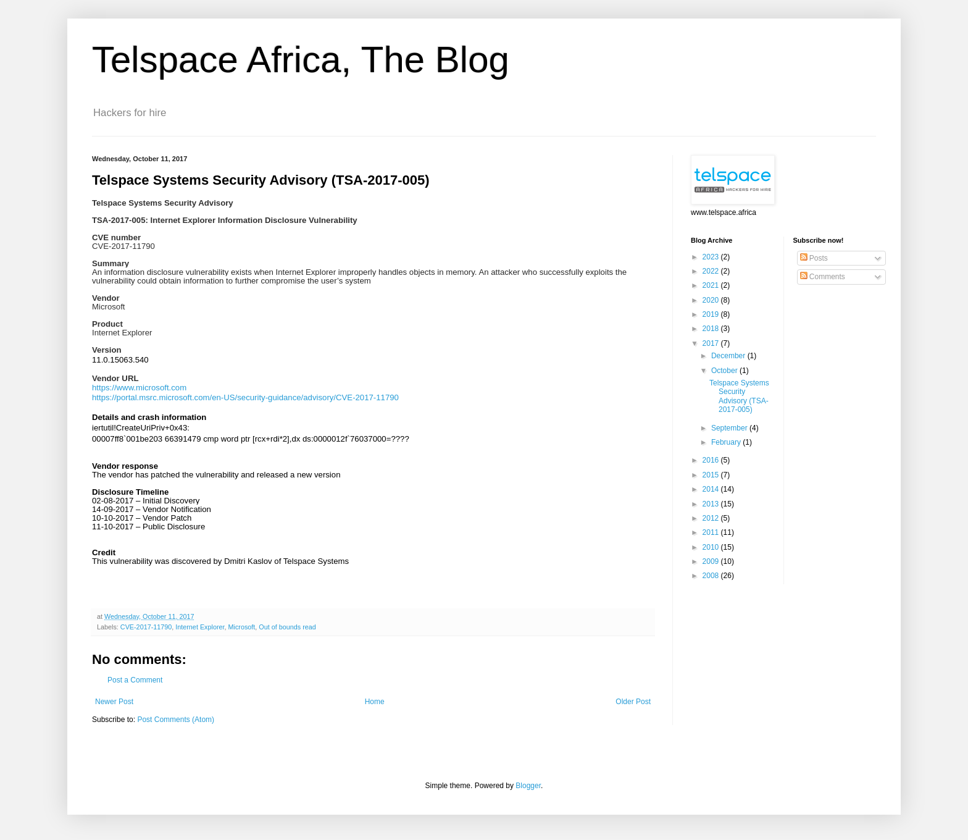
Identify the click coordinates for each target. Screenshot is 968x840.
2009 (712, 561)
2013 (712, 504)
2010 (712, 547)
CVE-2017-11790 (146, 627)
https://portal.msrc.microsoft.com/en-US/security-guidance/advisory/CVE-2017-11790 (245, 397)
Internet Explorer (199, 627)
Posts (814, 258)
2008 (712, 575)
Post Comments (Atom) (175, 719)
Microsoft (242, 627)
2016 (712, 460)
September (730, 428)
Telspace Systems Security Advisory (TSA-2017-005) (739, 396)
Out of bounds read (287, 627)
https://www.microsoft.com (139, 387)
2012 (712, 518)
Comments (822, 276)
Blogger (528, 785)
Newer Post (114, 701)
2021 (712, 285)
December (729, 355)
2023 (712, 257)
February (727, 442)
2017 (712, 343)
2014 (712, 489)
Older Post (633, 701)
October (725, 370)
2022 (712, 271)
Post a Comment (134, 680)
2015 (712, 475)
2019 (712, 314)
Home (375, 701)
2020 (712, 300)
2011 (712, 532)
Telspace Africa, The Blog (300, 59)
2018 (712, 328)
